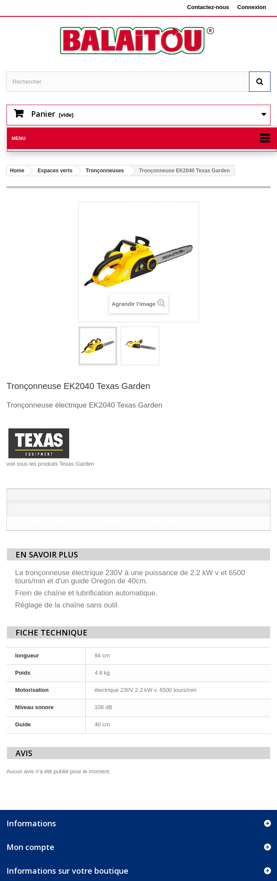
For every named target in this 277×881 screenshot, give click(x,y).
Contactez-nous (208, 7)
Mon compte (30, 847)
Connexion (251, 7)
